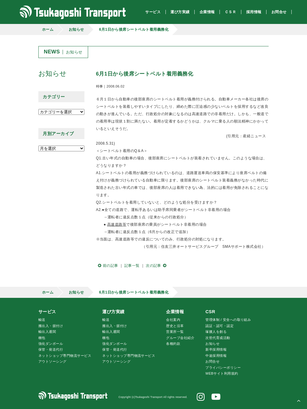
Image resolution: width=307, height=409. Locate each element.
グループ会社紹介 (180, 338)
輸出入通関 (47, 331)
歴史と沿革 (175, 326)
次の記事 (157, 265)
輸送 (41, 319)
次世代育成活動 (217, 338)
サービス (47, 311)
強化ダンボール (50, 343)
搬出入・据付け (50, 326)
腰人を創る (216, 331)
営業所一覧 (175, 331)
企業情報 (175, 311)
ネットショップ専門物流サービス (64, 355)
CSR (210, 311)
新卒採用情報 (216, 349)
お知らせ (76, 29)
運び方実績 (113, 311)
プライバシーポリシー (223, 367)
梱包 (41, 338)
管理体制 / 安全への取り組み (228, 319)
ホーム (47, 29)
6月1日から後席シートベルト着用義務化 (134, 29)
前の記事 (107, 265)
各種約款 (173, 343)
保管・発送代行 (50, 349)
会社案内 (173, 319)
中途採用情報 (216, 355)
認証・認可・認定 (219, 326)
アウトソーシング (52, 361)
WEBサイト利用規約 (221, 373)
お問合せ (212, 361)
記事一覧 (132, 265)
